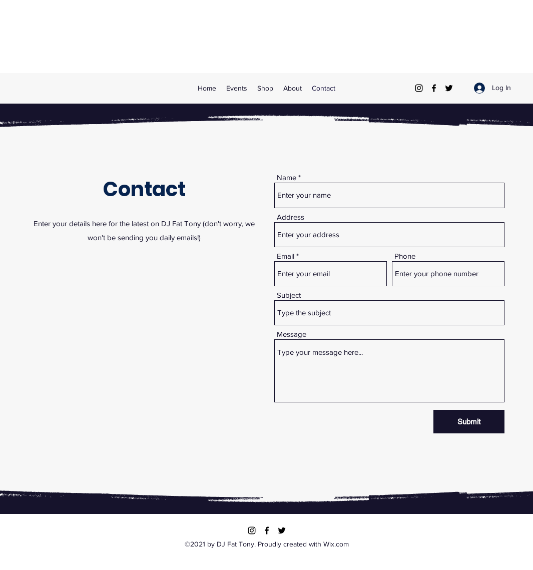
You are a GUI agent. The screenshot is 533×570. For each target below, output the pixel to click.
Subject (289, 295)
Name (286, 177)
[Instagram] (419, 88)
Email (285, 256)
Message (291, 334)
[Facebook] (434, 88)
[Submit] (468, 421)
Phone (404, 256)
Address (290, 217)
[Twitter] (449, 88)
